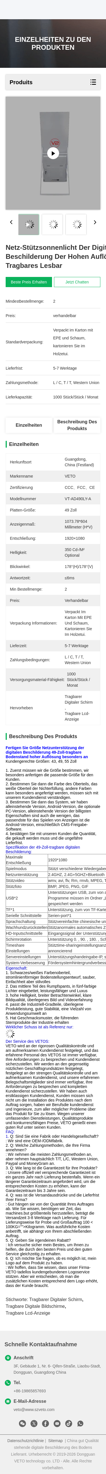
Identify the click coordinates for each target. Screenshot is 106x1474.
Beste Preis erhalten (29, 282)
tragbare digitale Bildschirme (35, 1306)
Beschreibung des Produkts (77, 425)
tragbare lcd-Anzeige (28, 1313)
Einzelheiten (29, 425)
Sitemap (55, 1440)
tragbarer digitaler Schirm (55, 1299)
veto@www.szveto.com (34, 1409)
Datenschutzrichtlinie (25, 1440)
